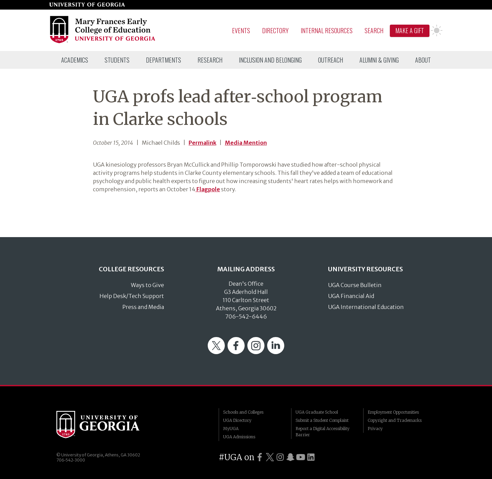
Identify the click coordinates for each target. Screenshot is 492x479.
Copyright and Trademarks (395, 420)
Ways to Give (147, 285)
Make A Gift (409, 30)
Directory (275, 30)
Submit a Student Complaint (322, 420)
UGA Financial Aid (351, 296)
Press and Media (143, 306)
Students (117, 59)
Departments (163, 59)
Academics (74, 59)
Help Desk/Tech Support (131, 296)
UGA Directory (237, 420)
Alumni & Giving (379, 59)
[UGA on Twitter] (270, 457)
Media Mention (246, 142)
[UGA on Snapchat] (290, 457)
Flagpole (207, 189)
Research (209, 59)
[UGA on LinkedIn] (311, 457)
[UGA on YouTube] (301, 457)
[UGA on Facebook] (260, 457)
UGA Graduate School (317, 412)
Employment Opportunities (393, 412)
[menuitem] (74, 60)
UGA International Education (366, 306)
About (423, 59)
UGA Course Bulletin (355, 285)
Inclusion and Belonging (270, 59)
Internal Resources (327, 30)
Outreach (330, 59)
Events (241, 30)
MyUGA (230, 428)
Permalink (202, 142)
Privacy (375, 428)
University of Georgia (107, 424)
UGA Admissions (239, 436)
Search (374, 30)
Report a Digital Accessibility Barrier (323, 431)
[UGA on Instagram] (280, 457)
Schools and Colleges (243, 412)
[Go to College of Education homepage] (103, 42)
